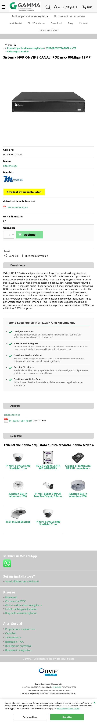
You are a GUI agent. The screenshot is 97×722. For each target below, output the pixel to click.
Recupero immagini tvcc (18, 652)
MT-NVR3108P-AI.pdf (18, 210)
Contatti (84, 24)
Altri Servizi (15, 24)
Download (56, 24)
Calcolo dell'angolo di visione (21, 611)
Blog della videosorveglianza (19, 615)
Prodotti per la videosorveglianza (29, 16)
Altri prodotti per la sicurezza (70, 16)
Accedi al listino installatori (24, 194)
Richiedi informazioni (37, 258)
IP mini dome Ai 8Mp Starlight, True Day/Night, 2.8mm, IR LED (48, 525)
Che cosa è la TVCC (15, 603)
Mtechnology (10, 168)
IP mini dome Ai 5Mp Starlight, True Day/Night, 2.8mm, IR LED (18, 469)
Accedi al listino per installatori (21, 584)
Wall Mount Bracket (18, 524)
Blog (70, 24)
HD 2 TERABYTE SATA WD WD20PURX (48, 469)
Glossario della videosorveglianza (22, 607)
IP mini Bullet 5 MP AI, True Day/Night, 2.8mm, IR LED (48, 497)
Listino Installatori (48, 32)
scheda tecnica (12, 417)
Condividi (14, 258)
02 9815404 (57, 690)
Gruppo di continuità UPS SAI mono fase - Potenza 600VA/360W (78, 469)
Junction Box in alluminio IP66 (18, 497)
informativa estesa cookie (68, 708)
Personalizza (30, 717)
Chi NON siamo (35, 24)
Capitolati (10, 635)
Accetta (67, 717)
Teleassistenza (13, 640)
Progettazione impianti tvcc (20, 631)
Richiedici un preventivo (18, 648)
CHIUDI (94, 702)
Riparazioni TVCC (14, 644)
